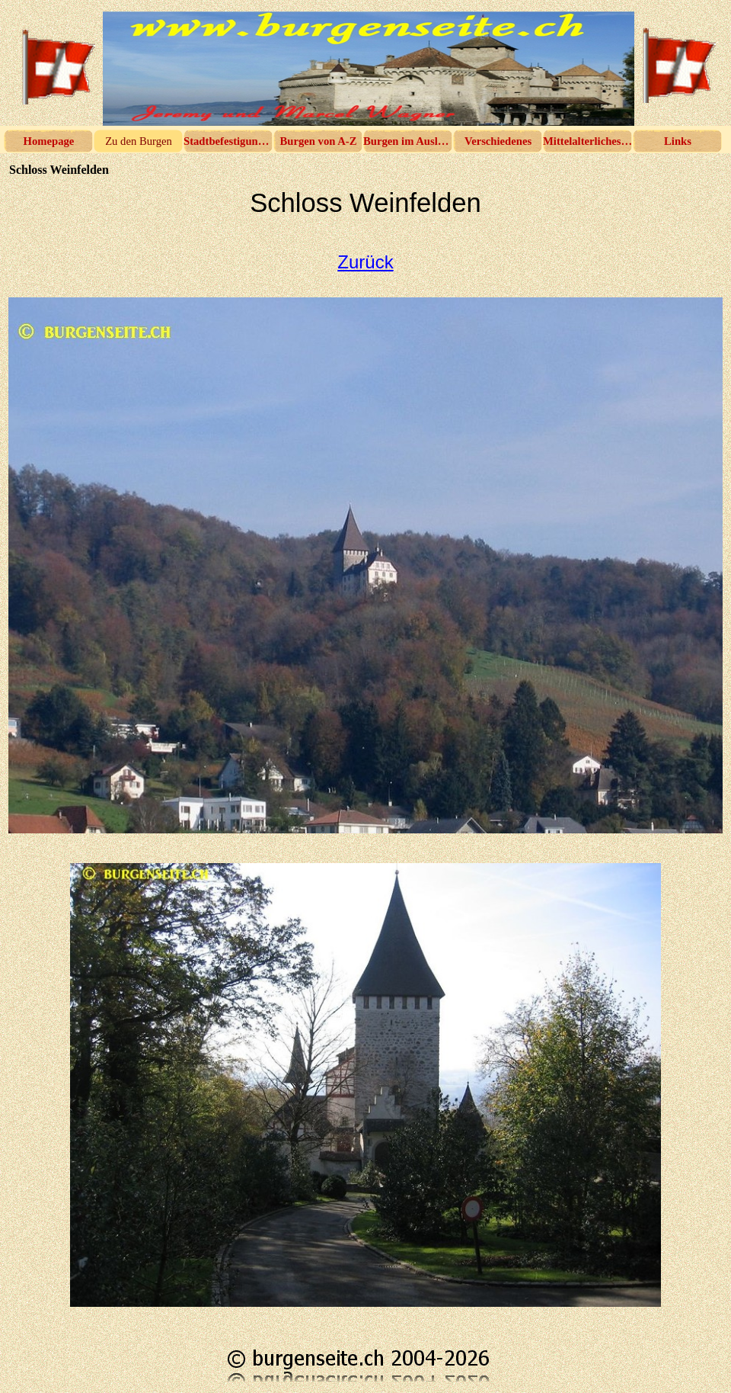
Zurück (365, 262)
